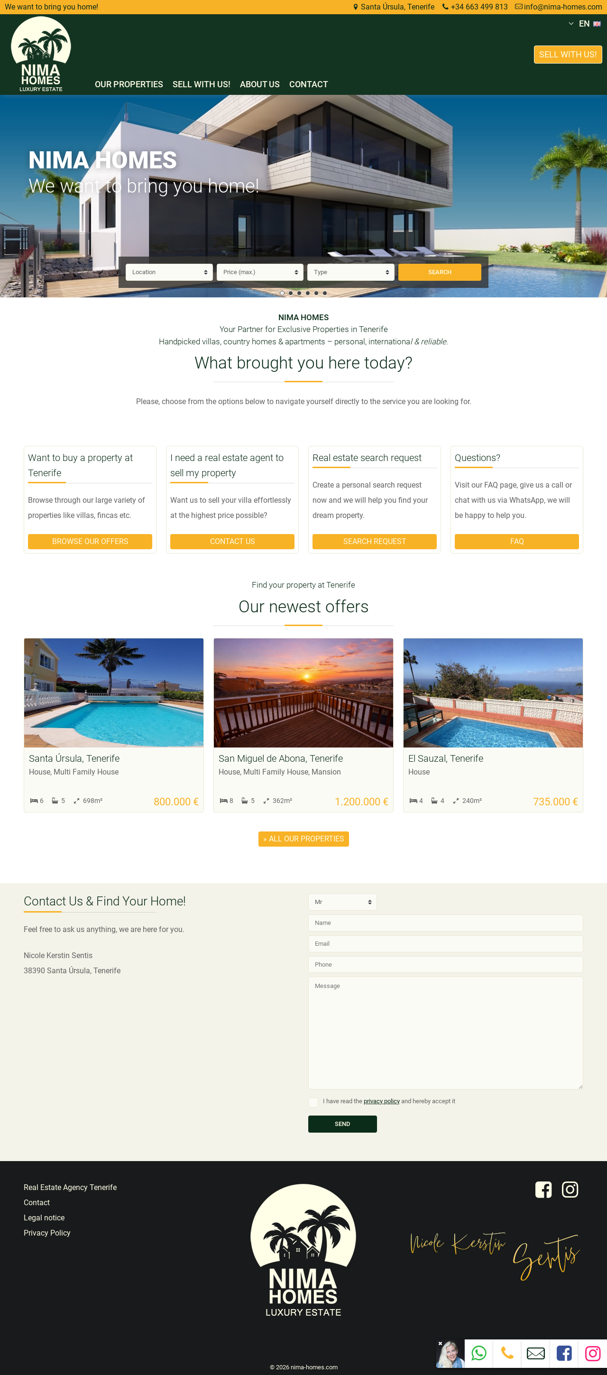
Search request (374, 541)
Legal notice (44, 1217)
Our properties (129, 84)
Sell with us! (201, 84)
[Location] (169, 272)
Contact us (232, 541)
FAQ (517, 541)
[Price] (260, 272)
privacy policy (382, 1101)
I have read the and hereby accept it (389, 1101)
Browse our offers (90, 541)
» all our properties (303, 838)
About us (260, 84)
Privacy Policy (47, 1232)
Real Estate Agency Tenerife (70, 1187)
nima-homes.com (314, 1367)
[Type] (351, 272)
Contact (308, 84)
